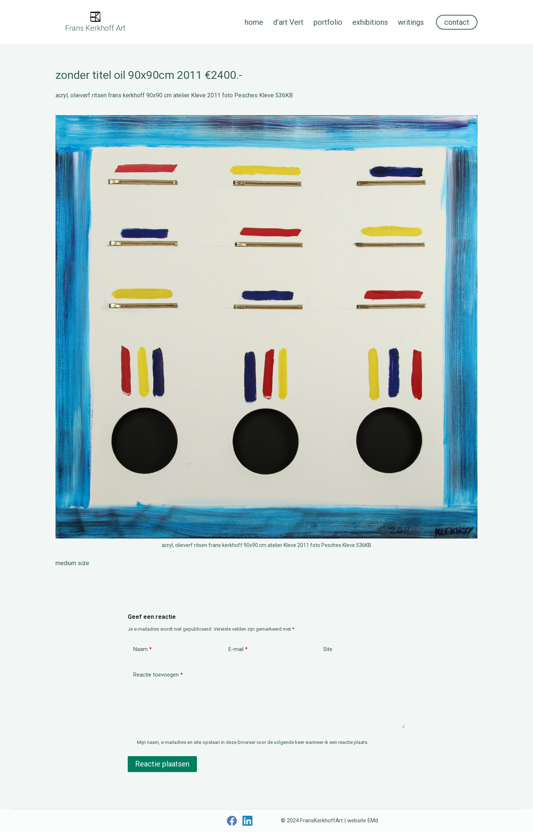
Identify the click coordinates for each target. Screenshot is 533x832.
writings (411, 22)
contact (456, 22)
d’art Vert (288, 22)
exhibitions (370, 22)
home (254, 22)
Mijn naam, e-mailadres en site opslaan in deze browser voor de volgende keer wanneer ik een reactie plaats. (252, 742)
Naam (142, 649)
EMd (373, 820)
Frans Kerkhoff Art (95, 28)
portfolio (328, 22)
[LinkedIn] (247, 821)
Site (327, 649)
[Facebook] (232, 821)
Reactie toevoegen (158, 675)
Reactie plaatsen (162, 763)
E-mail (238, 649)
